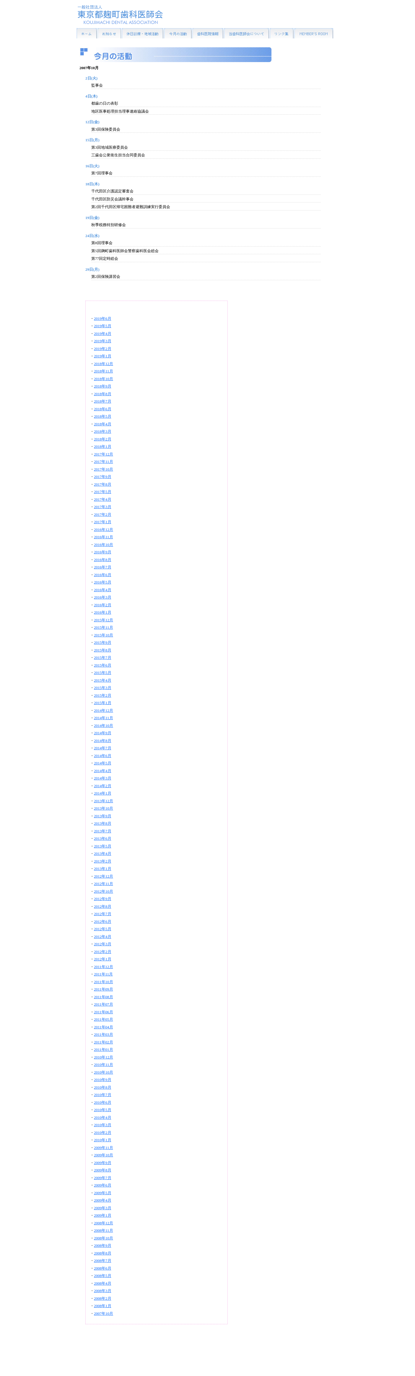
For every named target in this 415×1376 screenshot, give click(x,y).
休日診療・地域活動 (142, 33)
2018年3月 (102, 431)
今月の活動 (178, 33)
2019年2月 (102, 348)
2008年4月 (102, 1283)
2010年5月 (102, 1110)
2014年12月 (103, 710)
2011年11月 (103, 974)
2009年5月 (102, 1193)
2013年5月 (102, 846)
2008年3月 (102, 1291)
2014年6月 (102, 755)
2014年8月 (102, 740)
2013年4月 (102, 853)
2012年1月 (102, 959)
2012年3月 (102, 944)
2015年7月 (102, 657)
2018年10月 (103, 379)
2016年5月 (102, 582)
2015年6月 (102, 665)
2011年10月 (103, 982)
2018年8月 (102, 394)
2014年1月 (102, 793)
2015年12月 (103, 620)
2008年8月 (102, 1253)
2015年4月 (102, 680)
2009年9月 (102, 1163)
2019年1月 (102, 356)
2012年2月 (102, 951)
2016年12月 (103, 529)
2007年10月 (103, 1313)
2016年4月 (102, 590)
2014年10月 (103, 725)
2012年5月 (102, 929)
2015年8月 (102, 650)
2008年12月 (103, 1223)
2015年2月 (102, 695)
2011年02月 (103, 1042)
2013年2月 (102, 861)
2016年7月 (102, 567)
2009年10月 (103, 1155)
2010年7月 (102, 1095)
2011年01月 (103, 1049)
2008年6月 (102, 1268)
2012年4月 (102, 936)
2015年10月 (103, 635)
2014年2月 (102, 786)
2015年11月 (103, 627)
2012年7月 (102, 914)
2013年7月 (102, 831)
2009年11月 (103, 1147)
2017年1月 (102, 522)
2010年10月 (103, 1072)
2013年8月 (102, 823)
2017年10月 (103, 469)
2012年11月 (103, 883)
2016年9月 (102, 552)
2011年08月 (103, 997)
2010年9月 (102, 1079)
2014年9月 (102, 733)
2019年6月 (102, 318)
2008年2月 (102, 1298)
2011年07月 (103, 1004)
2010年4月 (102, 1117)
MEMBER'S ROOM (313, 33)
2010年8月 (102, 1087)
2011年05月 (103, 1019)
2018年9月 (102, 386)
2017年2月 (102, 514)
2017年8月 (102, 484)
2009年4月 (102, 1200)
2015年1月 (102, 703)
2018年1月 (102, 446)
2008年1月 (102, 1306)
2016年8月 (102, 559)
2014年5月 (102, 763)
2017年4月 (102, 499)
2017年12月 (103, 454)
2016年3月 (102, 597)
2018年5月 (102, 416)
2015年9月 (102, 642)
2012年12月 (103, 876)
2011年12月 (103, 967)
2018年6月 (102, 409)
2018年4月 (102, 424)
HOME (87, 33)
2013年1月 (102, 868)
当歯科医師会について (246, 33)
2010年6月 (102, 1102)
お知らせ (109, 33)
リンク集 (282, 33)
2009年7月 (102, 1178)
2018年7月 (102, 401)
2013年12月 (103, 801)
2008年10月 (103, 1238)
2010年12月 (103, 1057)
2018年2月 (102, 439)
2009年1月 (102, 1215)
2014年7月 (102, 748)
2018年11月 (103, 371)
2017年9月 (102, 476)
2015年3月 (102, 687)
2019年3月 (102, 341)
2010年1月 (102, 1140)
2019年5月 (102, 326)
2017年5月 (102, 492)
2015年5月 (102, 672)
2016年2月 (102, 605)
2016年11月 (103, 537)
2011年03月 (103, 1034)
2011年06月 (103, 1012)
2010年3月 (102, 1125)
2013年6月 (102, 838)
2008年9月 (102, 1245)
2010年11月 (103, 1064)
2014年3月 (102, 778)
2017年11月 (103, 461)
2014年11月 (103, 718)
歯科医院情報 (207, 33)
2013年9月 (102, 816)
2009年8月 (102, 1170)
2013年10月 (103, 808)
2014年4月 (102, 771)
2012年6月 (102, 921)
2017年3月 (102, 507)
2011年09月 (103, 989)
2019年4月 (102, 333)
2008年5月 (102, 1275)
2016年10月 (103, 544)
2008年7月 (102, 1260)
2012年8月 (102, 906)
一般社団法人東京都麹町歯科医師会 (120, 14)
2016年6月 (102, 575)
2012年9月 (102, 899)
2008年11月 (103, 1230)
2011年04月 (103, 1027)
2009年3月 (102, 1208)
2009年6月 (102, 1185)
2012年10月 (103, 891)
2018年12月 (103, 364)
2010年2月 (102, 1132)
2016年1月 (102, 612)
